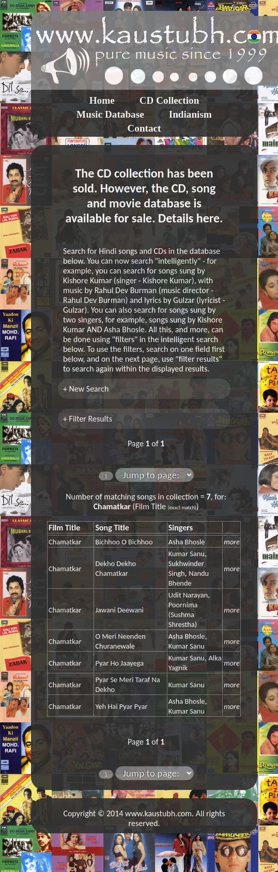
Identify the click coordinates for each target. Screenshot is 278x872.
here (208, 218)
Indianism (190, 114)
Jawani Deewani (119, 610)
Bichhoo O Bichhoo (123, 541)
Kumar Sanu (186, 553)
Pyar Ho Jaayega (119, 663)
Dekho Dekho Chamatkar (115, 568)
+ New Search (86, 389)
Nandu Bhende (188, 578)
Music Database (110, 114)
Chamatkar (65, 541)
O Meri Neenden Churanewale (120, 641)
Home (102, 100)
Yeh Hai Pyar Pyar (121, 706)
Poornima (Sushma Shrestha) (183, 614)
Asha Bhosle (186, 541)
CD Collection (169, 100)
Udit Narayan (188, 595)
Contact (144, 128)
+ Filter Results (87, 419)
